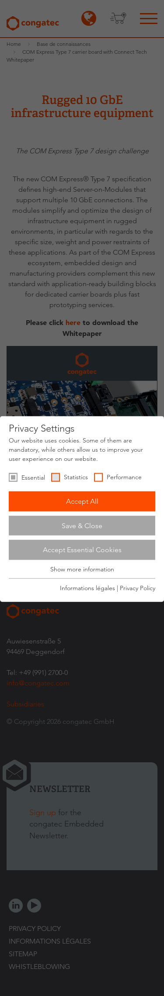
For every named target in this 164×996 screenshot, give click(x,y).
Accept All (82, 501)
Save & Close (82, 525)
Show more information (82, 569)
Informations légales (87, 588)
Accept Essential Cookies (82, 550)
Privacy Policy (137, 588)
